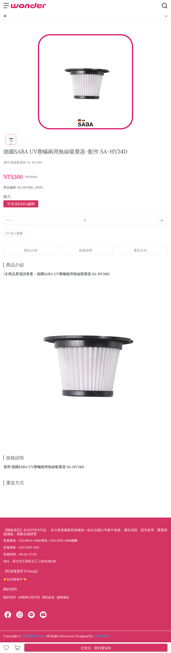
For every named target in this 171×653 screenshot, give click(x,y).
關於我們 (9, 597)
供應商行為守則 (29, 597)
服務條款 (63, 597)
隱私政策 (48, 597)
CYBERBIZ (101, 636)
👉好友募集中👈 (14, 579)
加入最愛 (14, 233)
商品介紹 (30, 250)
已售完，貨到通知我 (96, 648)
